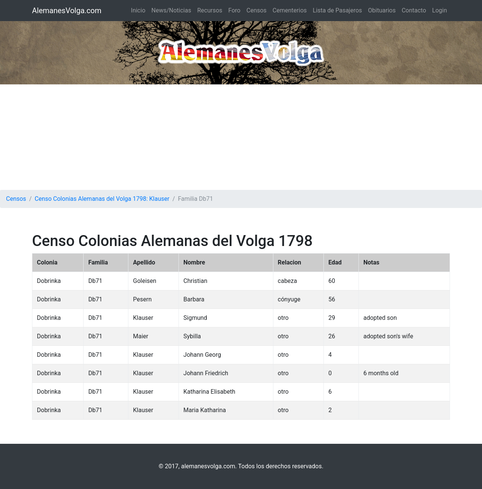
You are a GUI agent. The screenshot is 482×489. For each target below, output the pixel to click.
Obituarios (381, 10)
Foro (234, 10)
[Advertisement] (241, 137)
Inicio (138, 10)
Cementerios (290, 10)
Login (439, 10)
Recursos (210, 10)
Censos (256, 10)
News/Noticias (171, 10)
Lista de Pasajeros (337, 10)
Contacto (414, 10)
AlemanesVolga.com (66, 10)
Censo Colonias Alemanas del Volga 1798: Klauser (102, 198)
